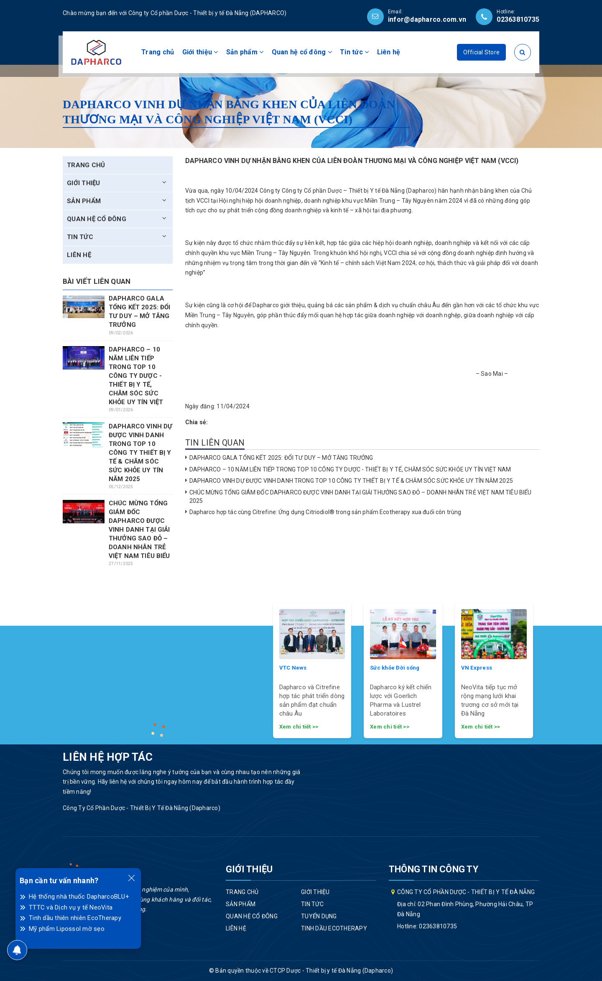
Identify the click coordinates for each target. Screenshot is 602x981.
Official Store (481, 52)
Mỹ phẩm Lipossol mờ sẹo (67, 929)
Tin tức (354, 52)
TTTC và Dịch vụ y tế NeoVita (70, 907)
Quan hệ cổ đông (302, 52)
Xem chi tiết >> (299, 727)
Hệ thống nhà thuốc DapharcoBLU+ (79, 896)
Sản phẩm (245, 52)
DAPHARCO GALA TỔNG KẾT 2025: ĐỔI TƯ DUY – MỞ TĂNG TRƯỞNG (282, 457)
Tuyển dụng (319, 916)
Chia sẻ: (196, 422)
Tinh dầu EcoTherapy (334, 928)
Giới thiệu (200, 52)
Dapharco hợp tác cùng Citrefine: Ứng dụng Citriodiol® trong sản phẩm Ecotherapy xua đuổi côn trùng (325, 512)
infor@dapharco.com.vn (427, 19)
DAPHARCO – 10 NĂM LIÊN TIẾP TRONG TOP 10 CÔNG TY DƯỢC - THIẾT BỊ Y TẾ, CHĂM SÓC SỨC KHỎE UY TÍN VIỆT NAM (350, 469)
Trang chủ (157, 52)
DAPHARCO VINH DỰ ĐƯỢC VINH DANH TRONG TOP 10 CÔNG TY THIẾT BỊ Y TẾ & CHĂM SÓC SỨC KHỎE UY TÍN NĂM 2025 (351, 480)
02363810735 (518, 19)
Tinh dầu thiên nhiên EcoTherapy (75, 918)
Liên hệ (388, 52)
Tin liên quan (215, 443)
